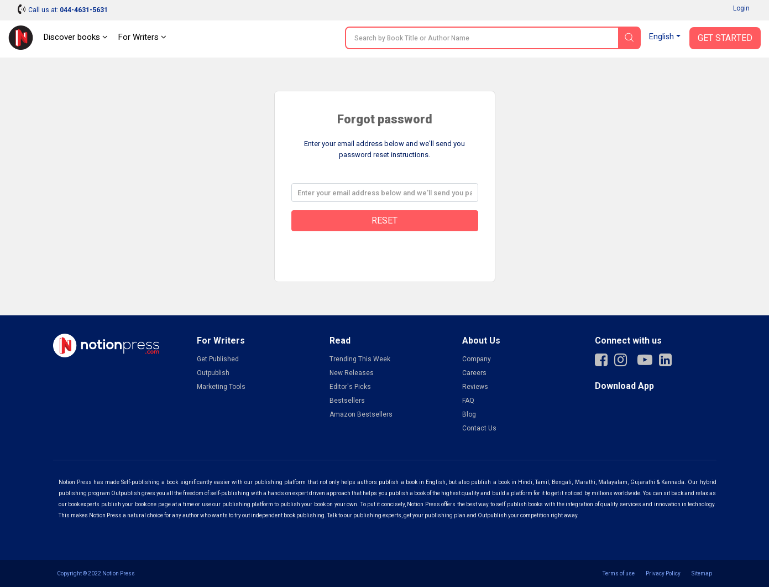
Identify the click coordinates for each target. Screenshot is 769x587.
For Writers (142, 37)
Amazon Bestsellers (361, 414)
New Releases (351, 373)
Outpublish (213, 373)
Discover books (75, 37)
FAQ (468, 400)
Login (741, 8)
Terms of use (619, 573)
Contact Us (479, 428)
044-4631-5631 (84, 10)
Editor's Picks (350, 387)
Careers (474, 373)
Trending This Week (359, 359)
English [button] (661, 37)
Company (476, 359)
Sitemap (702, 573)
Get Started (725, 38)
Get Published (218, 359)
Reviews (475, 387)
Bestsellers (347, 400)
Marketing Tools (221, 387)
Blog (469, 414)
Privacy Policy (663, 573)
